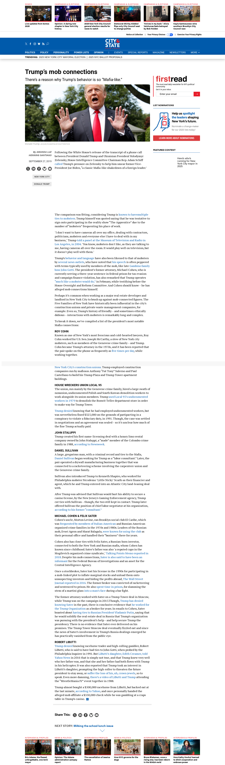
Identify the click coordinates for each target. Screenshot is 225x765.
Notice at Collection (134, 34)
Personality (61, 52)
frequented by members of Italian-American (88, 523)
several (63, 262)
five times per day (123, 351)
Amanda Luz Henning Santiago (40, 153)
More (195, 52)
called (58, 164)
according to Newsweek (89, 444)
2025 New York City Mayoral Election (62, 57)
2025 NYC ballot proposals (105, 57)
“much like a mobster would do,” (75, 281)
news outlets (76, 262)
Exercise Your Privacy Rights (190, 34)
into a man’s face (95, 590)
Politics (30, 52)
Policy (44, 52)
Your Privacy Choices (160, 34)
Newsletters (178, 52)
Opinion (98, 52)
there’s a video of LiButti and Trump (113, 677)
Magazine (159, 52)
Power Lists (81, 52)
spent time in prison (109, 587)
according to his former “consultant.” (78, 509)
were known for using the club (122, 531)
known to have (128, 214)
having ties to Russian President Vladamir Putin (103, 612)
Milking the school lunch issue (93, 726)
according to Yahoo (88, 691)
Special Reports (138, 52)
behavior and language (79, 258)
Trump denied (64, 411)
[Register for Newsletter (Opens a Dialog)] (197, 94)
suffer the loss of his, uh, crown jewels (111, 673)
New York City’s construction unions (78, 367)
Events (118, 52)
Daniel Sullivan (64, 458)
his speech (119, 262)
